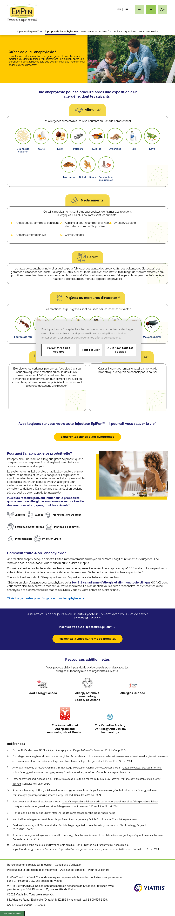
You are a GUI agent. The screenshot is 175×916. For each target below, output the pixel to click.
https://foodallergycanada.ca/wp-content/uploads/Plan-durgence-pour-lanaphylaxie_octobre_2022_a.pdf (71, 849)
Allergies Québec (132, 693)
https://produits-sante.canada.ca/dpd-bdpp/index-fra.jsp (83, 813)
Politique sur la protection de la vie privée (32, 869)
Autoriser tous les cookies (120, 349)
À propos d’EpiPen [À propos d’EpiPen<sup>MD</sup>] (28, 31)
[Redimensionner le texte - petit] (139, 9)
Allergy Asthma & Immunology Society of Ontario (87, 696)
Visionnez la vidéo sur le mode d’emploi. (87, 638)
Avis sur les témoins (72, 869)
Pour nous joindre (148, 31)
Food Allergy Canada (42, 693)
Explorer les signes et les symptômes (87, 436)
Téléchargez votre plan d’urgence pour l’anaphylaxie (44, 598)
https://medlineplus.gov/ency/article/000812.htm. (83, 819)
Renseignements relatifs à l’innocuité (29, 864)
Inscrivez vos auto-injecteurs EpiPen (85, 627)
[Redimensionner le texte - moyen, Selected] (151, 9)
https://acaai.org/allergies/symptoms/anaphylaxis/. (135, 835)
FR (127, 9)
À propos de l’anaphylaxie (60, 31)
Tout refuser (91, 349)
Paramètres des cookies (12, 913)
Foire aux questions (125, 31)
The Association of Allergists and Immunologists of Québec (64, 729)
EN (119, 9)
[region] (88, 341)
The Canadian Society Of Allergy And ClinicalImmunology (110, 729)
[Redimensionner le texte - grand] (162, 9)
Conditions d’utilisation (68, 864)
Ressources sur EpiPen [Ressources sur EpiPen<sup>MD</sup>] (95, 31)
